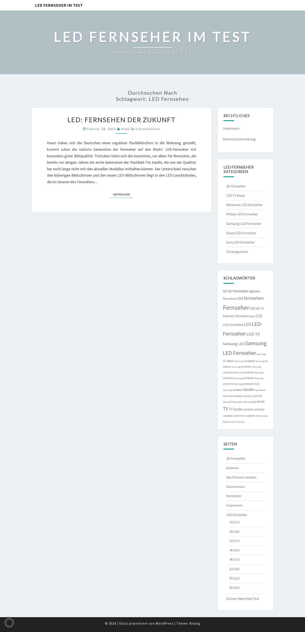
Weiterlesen (122, 194)
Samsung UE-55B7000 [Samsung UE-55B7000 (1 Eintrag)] (241, 366)
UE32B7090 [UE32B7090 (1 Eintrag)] (248, 409)
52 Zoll (235, 569)
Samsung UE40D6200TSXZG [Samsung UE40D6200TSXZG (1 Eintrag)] (247, 384)
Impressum (231, 128)
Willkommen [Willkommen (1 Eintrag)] (262, 416)
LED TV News (235, 195)
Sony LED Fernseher (240, 242)
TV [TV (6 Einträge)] (225, 408)
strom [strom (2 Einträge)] (261, 402)
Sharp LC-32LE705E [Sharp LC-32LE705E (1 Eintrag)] (253, 396)
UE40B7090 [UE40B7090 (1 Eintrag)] (259, 409)
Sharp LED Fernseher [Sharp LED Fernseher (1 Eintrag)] (233, 402)
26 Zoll (235, 531)
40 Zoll (235, 550)
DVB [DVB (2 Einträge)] (240, 299)
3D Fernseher (235, 186)
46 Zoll (235, 559)
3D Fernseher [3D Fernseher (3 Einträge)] (237, 291)
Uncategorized (237, 251)
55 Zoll (235, 578)
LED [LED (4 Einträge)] (247, 324)
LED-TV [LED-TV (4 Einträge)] (253, 334)
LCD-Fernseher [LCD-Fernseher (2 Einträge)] (233, 325)
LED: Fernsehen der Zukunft (121, 119)
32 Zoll (235, 541)
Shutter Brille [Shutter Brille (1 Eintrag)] (249, 402)
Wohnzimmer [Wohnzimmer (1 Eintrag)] (229, 421)
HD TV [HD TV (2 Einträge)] (259, 309)
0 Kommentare (147, 129)
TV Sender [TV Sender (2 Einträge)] (236, 409)
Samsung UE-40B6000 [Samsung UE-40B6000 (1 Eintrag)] (244, 361)
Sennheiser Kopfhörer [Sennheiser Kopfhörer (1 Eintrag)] (233, 396)
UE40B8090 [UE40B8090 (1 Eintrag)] (228, 416)
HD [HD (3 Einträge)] (252, 308)
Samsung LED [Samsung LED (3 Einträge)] (233, 344)
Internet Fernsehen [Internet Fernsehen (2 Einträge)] (236, 316)
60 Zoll (235, 587)
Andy (125, 129)
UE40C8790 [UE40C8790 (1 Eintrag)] (239, 416)
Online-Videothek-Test (242, 598)
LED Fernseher (236, 515)
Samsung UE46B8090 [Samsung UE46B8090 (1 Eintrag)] (233, 390)
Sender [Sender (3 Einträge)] (248, 389)
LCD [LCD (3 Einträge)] (259, 316)
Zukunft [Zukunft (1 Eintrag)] (240, 421)
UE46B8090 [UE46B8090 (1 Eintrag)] (250, 416)
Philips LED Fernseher (242, 214)
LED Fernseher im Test (59, 5)
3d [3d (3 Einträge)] (225, 291)
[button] (9, 622)
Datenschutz (235, 486)
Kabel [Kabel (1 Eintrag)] (252, 316)
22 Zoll (235, 522)
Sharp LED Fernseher (241, 233)
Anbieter (232, 468)
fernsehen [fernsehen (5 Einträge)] (254, 298)
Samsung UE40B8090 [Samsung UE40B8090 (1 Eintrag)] (244, 378)
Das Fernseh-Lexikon (241, 477)
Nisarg (194, 623)
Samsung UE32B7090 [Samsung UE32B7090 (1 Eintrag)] (244, 372)
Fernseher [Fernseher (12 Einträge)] (236, 307)
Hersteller (233, 496)
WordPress (164, 623)
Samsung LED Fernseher (243, 223)
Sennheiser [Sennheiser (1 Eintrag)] (260, 390)
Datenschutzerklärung (239, 139)
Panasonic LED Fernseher (244, 205)
